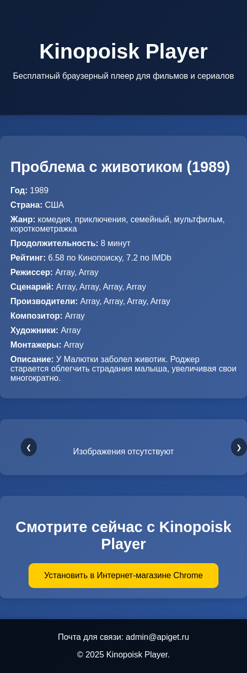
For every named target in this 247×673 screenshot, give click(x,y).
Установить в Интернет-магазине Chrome (123, 575)
